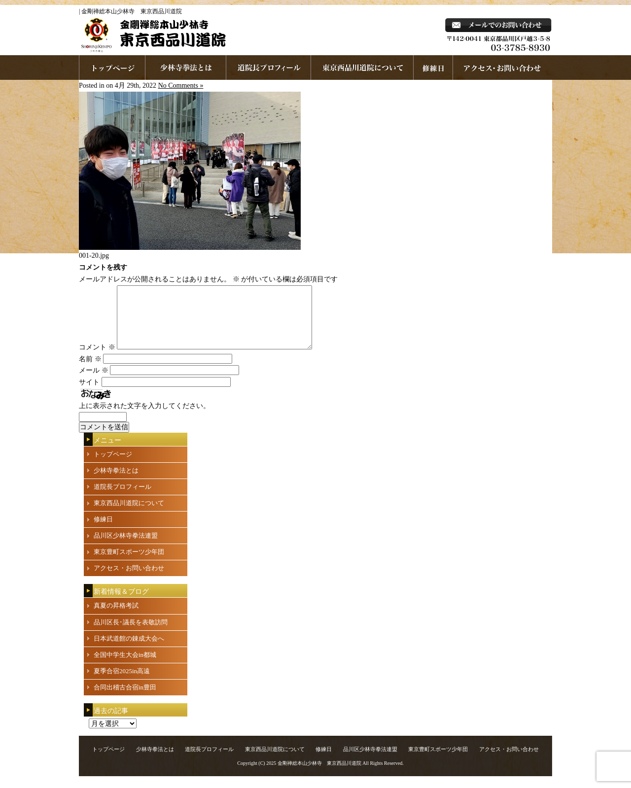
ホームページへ (112, 67)
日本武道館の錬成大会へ (129, 650)
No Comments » (181, 85)
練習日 (433, 67)
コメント (97, 359)
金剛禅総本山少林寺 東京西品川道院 (319, 775)
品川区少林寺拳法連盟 (126, 547)
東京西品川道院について (362, 67)
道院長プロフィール (268, 67)
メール (93, 382)
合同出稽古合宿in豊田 (125, 699)
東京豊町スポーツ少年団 (129, 563)
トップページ (113, 466)
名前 (90, 371)
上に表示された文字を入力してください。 (144, 417)
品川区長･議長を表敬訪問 (131, 634)
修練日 (103, 531)
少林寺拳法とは (185, 67)
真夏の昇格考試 (116, 617)
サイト (89, 394)
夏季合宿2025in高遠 (122, 682)
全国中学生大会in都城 (125, 666)
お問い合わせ (502, 67)
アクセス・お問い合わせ (129, 579)
